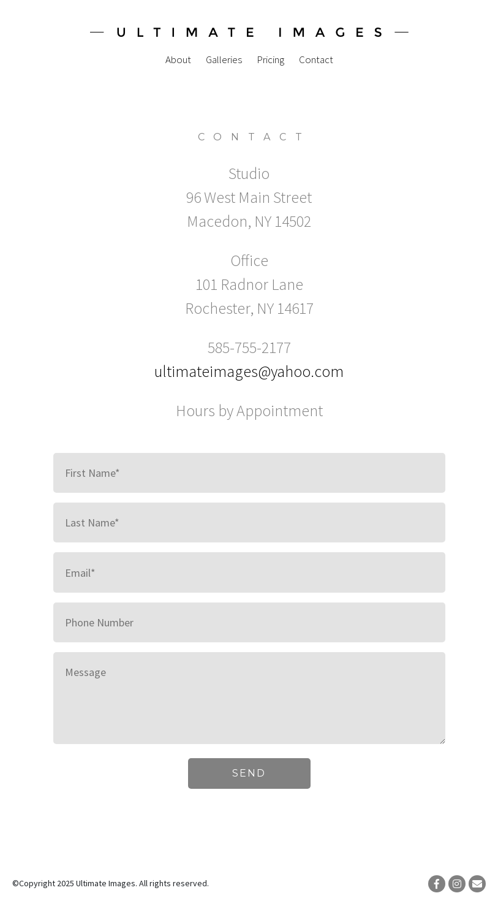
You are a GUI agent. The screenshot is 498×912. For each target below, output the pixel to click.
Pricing (270, 59)
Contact (316, 59)
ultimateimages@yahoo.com (249, 371)
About (178, 59)
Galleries (224, 59)
